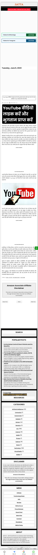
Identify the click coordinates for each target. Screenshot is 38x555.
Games (18, 422)
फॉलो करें (14, 553)
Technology (16, 277)
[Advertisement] (19, 22)
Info (7, 277)
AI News (19, 493)
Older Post (33, 301)
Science (18, 441)
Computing (18, 412)
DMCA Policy (19, 525)
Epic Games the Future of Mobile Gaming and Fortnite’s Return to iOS (17, 380)
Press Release (19, 509)
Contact (19, 519)
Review (19, 502)
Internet (18, 432)
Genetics (18, 425)
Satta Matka (19, 548)
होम (4, 553)
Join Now (31, 35)
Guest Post (19, 512)
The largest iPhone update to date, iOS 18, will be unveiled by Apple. (18, 354)
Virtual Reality (18, 451)
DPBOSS (34, 548)
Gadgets (18, 419)
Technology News (19, 496)
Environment (18, 415)
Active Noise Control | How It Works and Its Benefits (18, 345)
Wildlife (18, 454)
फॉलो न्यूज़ (24, 553)
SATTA (10, 277)
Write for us (19, 506)
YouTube (22, 277)
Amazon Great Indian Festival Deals (19, 9)
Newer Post (5, 301)
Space (18, 445)
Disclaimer (19, 522)
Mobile (18, 435)
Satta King (27, 548)
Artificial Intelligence (17, 409)
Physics (18, 438)
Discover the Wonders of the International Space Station (18, 371)
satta (6, 271)
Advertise (19, 515)
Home (19, 301)
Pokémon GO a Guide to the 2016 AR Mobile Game (18, 362)
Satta (10, 548)
